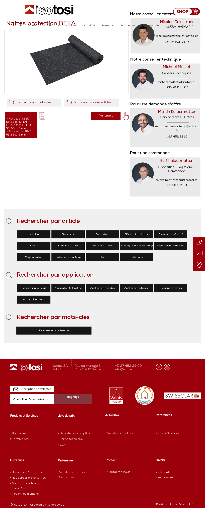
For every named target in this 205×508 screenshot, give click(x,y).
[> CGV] (72, 445)
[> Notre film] (18, 489)
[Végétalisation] (33, 257)
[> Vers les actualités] (119, 433)
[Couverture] (102, 234)
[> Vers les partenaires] (72, 472)
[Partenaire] (106, 116)
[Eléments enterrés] (170, 288)
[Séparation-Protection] (170, 246)
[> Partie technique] (72, 439)
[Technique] (136, 257)
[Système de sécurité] (170, 234)
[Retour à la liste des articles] (91, 103)
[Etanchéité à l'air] (68, 246)
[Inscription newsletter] (32, 389)
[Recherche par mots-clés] (34, 103)
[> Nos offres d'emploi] (24, 494)
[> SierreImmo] (71, 477)
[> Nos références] (167, 433)
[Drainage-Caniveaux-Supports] (139, 246)
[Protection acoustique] (68, 257)
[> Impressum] (164, 477)
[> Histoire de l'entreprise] (26, 472)
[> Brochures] (25, 433)
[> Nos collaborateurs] (24, 483)
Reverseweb (55, 504)
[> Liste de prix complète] (74, 433)
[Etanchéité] (68, 234)
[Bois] (102, 257)
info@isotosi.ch (126, 369)
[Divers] (33, 246)
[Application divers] (33, 300)
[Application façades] (102, 288)
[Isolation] (33, 234)
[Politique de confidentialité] (174, 505)
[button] (40, 25)
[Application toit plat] (33, 288)
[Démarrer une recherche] (53, 331)
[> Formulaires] (27, 439)
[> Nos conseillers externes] (28, 478)
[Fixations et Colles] (102, 246)
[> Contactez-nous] (118, 472)
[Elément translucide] (136, 234)
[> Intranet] (163, 472)
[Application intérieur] (136, 288)
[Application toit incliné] (68, 288)
